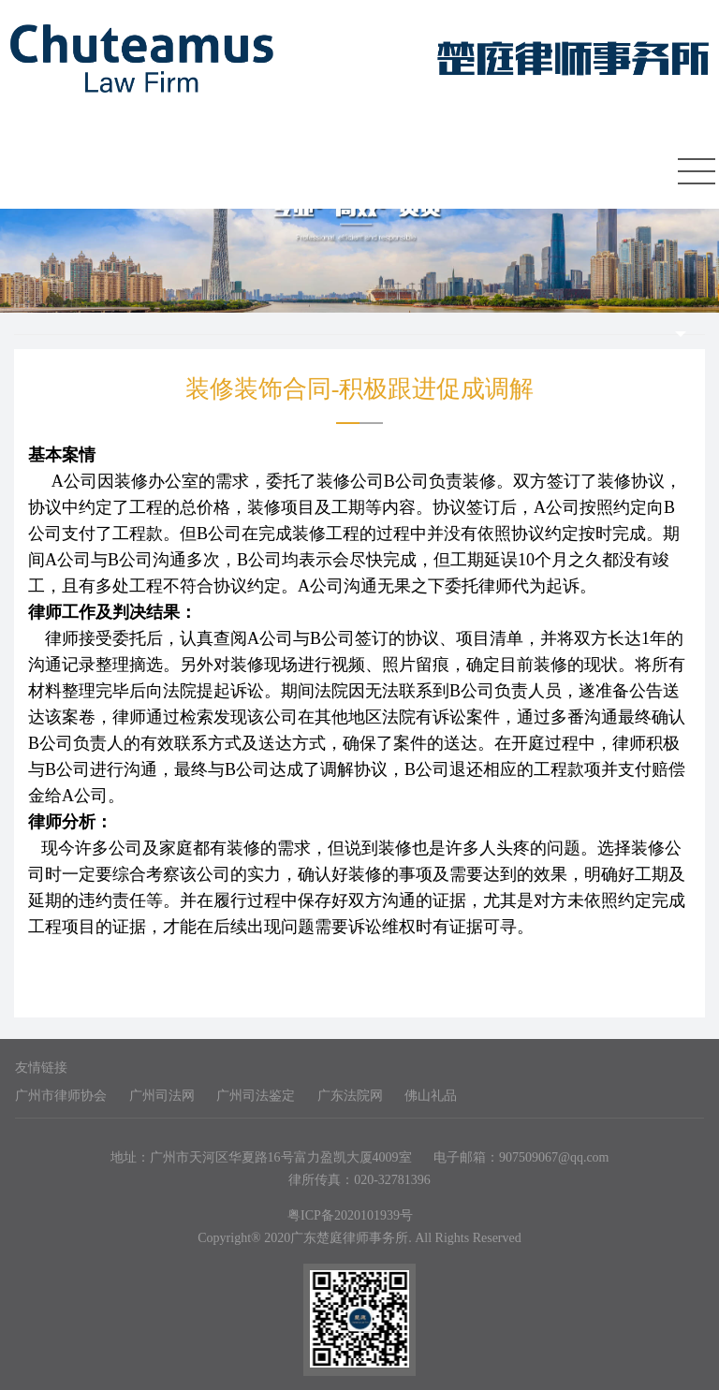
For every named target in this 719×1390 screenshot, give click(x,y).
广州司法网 (162, 1096)
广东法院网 (350, 1096)
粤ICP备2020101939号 (350, 1215)
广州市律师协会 (61, 1096)
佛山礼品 (430, 1096)
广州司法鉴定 (255, 1096)
